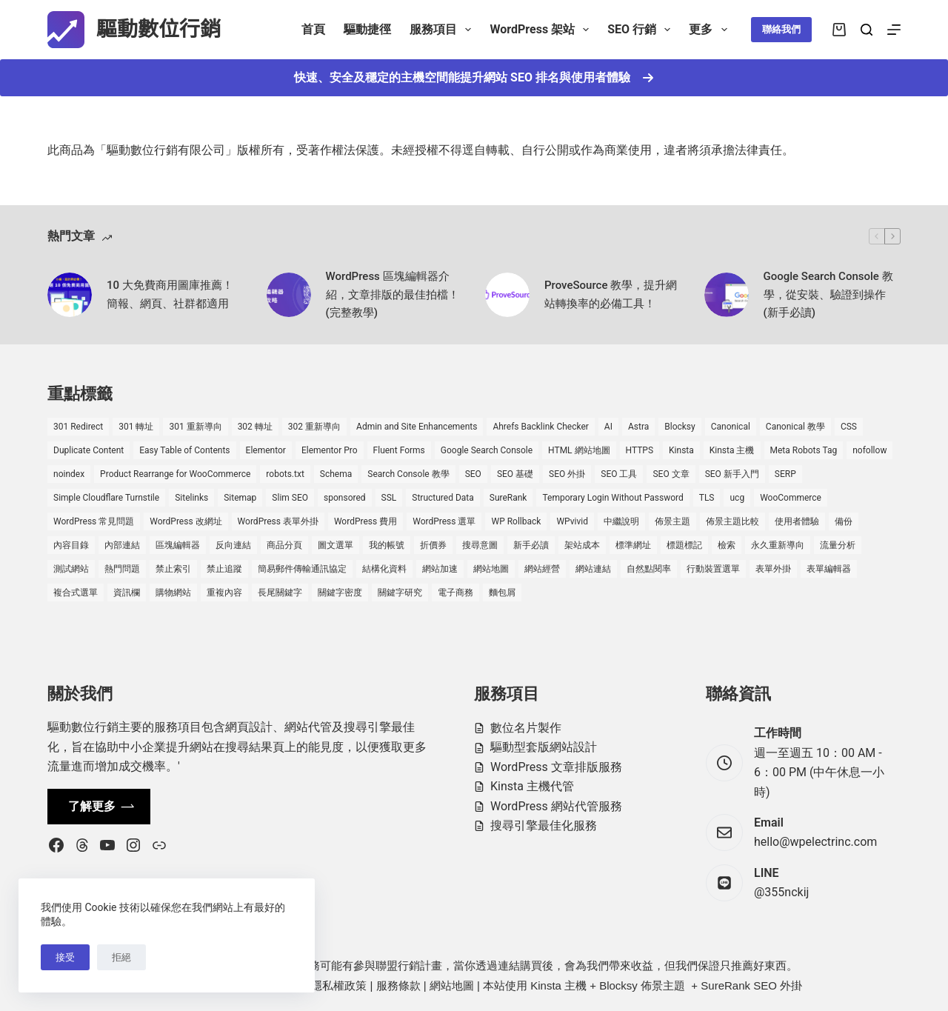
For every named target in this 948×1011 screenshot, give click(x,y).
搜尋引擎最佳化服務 (543, 825)
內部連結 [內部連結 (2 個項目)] (122, 545)
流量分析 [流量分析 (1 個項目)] (837, 545)
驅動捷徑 (367, 29)
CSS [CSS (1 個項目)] (849, 426)
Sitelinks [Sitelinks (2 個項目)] (191, 498)
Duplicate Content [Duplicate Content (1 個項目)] (88, 450)
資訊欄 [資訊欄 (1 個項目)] (126, 592)
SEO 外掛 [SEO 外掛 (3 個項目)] (567, 474)
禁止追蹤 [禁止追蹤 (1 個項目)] (224, 569)
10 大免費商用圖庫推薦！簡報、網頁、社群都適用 (170, 294)
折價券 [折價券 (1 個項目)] (433, 545)
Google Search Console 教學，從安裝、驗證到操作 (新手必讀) (828, 295)
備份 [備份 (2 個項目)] (843, 521)
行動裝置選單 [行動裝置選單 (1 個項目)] (713, 569)
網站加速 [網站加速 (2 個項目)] (440, 569)
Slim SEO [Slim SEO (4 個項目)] (290, 498)
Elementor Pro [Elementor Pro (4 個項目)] (329, 450)
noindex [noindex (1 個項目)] (68, 474)
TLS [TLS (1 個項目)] (707, 498)
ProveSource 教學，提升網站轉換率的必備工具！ (610, 294)
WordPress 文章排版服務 (556, 767)
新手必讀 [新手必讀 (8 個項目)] (531, 545)
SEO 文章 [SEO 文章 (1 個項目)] (670, 474)
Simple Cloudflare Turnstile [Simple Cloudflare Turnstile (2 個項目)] (106, 498)
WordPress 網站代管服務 (556, 806)
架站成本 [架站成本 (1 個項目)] (582, 545)
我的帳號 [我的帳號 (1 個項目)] (386, 545)
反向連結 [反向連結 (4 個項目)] (233, 545)
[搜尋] (866, 30)
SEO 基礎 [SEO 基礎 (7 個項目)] (515, 474)
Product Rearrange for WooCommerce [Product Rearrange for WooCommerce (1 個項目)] (175, 474)
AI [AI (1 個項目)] (608, 426)
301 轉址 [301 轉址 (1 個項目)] (135, 426)
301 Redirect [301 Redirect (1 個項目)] (78, 426)
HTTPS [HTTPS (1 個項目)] (640, 450)
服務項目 (443, 30)
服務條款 (398, 985)
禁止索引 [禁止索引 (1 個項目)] (173, 569)
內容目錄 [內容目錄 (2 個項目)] (71, 545)
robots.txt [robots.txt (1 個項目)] (285, 474)
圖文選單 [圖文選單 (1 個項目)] (335, 545)
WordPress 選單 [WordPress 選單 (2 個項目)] (444, 521)
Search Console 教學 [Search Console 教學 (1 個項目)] (408, 474)
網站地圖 (452, 985)
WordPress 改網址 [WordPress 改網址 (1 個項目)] (185, 521)
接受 (65, 957)
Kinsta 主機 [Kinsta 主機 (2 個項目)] (732, 450)
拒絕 (121, 957)
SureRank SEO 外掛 (751, 985)
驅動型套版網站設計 (543, 747)
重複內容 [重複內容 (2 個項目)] (224, 592)
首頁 (313, 29)
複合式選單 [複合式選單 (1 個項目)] (75, 592)
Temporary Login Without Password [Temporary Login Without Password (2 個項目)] (612, 498)
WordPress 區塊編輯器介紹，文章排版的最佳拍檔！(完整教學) (392, 295)
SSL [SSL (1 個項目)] (389, 498)
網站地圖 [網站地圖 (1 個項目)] (491, 569)
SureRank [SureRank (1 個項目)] (508, 498)
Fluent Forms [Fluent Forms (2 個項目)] (399, 450)
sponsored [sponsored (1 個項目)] (345, 498)
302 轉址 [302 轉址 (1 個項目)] (255, 426)
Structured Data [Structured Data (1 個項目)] (442, 498)
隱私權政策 (339, 985)
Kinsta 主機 (558, 985)
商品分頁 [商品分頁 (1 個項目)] (284, 545)
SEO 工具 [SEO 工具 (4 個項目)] (619, 474)
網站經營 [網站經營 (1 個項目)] (542, 569)
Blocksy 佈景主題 (642, 985)
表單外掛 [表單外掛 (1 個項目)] (773, 569)
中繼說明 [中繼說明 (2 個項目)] (621, 521)
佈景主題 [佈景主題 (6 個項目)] (672, 521)
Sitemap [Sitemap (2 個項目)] (240, 498)
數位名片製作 (525, 728)
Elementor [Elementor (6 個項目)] (266, 450)
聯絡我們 (781, 29)
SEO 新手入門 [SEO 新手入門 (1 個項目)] (732, 474)
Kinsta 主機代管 (532, 786)
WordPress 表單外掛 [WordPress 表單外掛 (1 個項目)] (278, 521)
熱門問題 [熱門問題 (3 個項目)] (122, 569)
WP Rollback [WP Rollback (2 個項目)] (516, 521)
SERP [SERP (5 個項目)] (785, 474)
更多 (710, 30)
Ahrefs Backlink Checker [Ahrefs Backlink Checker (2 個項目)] (540, 426)
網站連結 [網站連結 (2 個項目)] (593, 569)
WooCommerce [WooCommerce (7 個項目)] (790, 498)
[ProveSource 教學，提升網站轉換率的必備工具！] (507, 295)
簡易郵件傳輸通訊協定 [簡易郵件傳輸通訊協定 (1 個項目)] (302, 569)
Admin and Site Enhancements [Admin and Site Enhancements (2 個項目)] (416, 426)
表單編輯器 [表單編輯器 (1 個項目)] (829, 569)
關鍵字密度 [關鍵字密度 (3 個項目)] (340, 592)
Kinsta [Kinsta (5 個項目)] (681, 450)
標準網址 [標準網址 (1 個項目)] (633, 545)
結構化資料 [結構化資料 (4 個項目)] (384, 569)
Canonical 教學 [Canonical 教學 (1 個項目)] (795, 426)
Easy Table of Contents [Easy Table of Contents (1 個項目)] (184, 450)
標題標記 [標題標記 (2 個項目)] (684, 545)
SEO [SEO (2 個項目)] (473, 474)
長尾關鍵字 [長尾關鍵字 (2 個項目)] (280, 592)
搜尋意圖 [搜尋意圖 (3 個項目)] (480, 545)
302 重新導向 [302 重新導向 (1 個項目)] (314, 426)
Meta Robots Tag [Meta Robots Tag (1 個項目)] (804, 450)
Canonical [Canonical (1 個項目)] (730, 426)
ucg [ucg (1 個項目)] (737, 498)
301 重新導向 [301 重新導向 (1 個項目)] (195, 426)
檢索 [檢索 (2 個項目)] (726, 545)
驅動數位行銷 (158, 29)
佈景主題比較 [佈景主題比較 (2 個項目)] (732, 521)
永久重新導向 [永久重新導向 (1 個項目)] (777, 545)
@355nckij (781, 892)
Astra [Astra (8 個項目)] (638, 426)
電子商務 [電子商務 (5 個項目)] (455, 592)
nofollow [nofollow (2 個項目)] (869, 450)
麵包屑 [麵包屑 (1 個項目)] (502, 592)
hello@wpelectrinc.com (815, 842)
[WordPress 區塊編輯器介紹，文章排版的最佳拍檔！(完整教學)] (289, 295)
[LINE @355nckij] (724, 882)
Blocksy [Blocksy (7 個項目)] (679, 426)
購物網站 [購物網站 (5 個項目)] (173, 592)
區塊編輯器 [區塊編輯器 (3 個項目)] (178, 545)
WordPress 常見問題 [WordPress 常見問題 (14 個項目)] (93, 521)
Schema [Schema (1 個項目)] (336, 474)
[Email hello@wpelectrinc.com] (724, 832)
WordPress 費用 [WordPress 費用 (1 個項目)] (365, 521)
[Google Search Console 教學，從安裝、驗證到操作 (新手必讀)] (726, 295)
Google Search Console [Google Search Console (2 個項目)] (487, 450)
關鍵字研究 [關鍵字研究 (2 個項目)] (400, 592)
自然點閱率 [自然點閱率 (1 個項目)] (649, 569)
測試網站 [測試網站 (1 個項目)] (71, 569)
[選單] (894, 29)
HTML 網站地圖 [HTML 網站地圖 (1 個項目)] (579, 450)
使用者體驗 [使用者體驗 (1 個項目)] (797, 521)
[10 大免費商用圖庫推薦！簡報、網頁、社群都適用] (69, 295)
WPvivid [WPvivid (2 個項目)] (572, 521)
